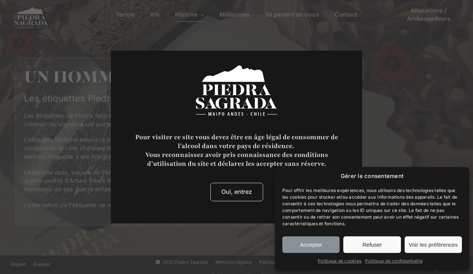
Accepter (311, 245)
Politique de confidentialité (394, 261)
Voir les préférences (433, 245)
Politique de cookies (339, 261)
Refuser (372, 245)
